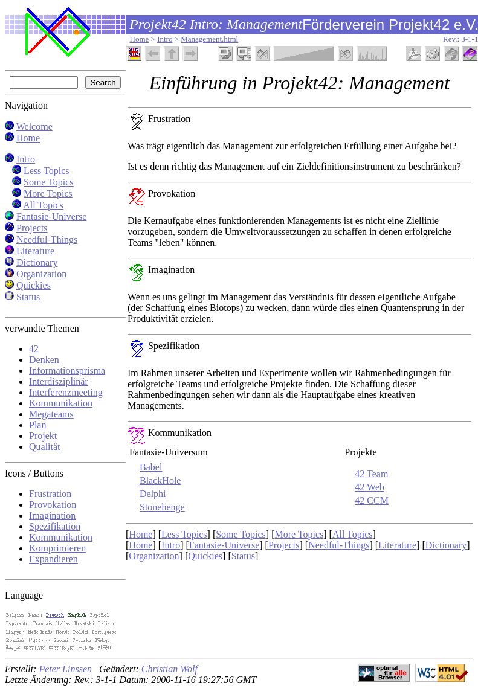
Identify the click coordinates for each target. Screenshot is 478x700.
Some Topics (49, 182)
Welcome (34, 126)
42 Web (369, 487)
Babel (151, 467)
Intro (164, 38)
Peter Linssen (65, 669)
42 (34, 349)
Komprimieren (57, 548)
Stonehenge (162, 507)
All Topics (43, 205)
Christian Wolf (169, 669)
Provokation (52, 504)
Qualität (44, 447)
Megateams (51, 414)
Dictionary (36, 262)
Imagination (52, 515)
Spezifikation (54, 526)
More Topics (48, 193)
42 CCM (372, 500)
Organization (41, 274)
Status (28, 297)
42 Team (371, 474)
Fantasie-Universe (51, 216)
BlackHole (160, 480)
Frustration (50, 494)
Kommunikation (60, 403)
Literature (35, 251)
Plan (37, 425)
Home (139, 38)
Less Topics (46, 170)
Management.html (209, 38)
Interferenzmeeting (66, 392)
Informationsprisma (67, 370)
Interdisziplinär (58, 381)
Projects (32, 228)
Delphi (153, 494)
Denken (44, 360)
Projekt (43, 436)
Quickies (33, 285)
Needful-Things (46, 239)
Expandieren (53, 559)
